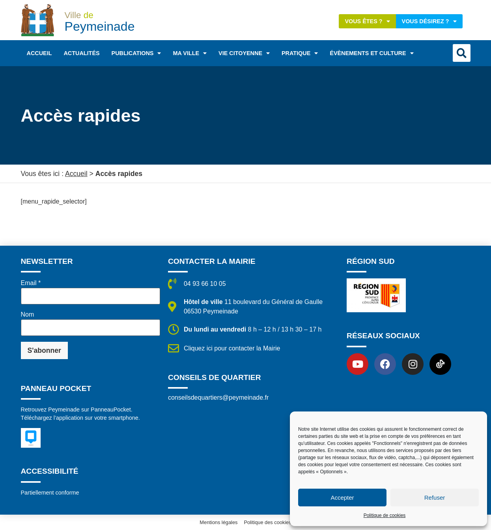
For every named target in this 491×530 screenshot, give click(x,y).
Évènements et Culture (371, 53)
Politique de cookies (385, 515)
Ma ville (190, 53)
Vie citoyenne (244, 53)
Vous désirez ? (429, 21)
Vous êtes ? (367, 21)
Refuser (434, 497)
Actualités (81, 53)
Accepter (342, 497)
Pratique (300, 53)
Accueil (39, 53)
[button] (461, 53)
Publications (136, 53)
